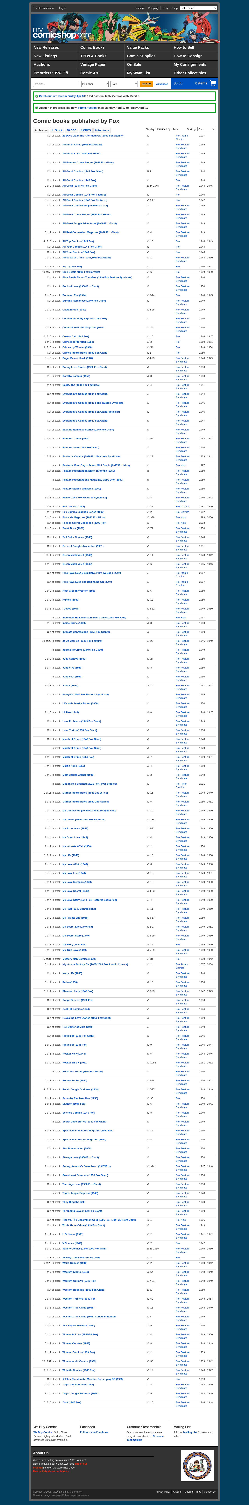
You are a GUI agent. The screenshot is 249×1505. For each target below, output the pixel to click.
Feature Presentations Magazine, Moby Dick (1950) (92, 479)
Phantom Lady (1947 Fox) (77, 991)
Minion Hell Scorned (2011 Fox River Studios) (89, 783)
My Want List (138, 73)
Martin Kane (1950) (73, 765)
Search (146, 83)
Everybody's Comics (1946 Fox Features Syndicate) (93, 402)
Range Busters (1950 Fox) (78, 1000)
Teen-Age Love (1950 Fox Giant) (81, 1184)
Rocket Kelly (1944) (74, 1053)
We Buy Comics (43, 1432)
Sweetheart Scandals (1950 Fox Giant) (85, 1175)
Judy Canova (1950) (74, 658)
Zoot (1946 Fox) (71, 1402)
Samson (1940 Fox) (74, 1103)
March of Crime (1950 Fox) (78, 757)
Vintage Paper (93, 64)
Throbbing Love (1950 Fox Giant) (82, 1210)
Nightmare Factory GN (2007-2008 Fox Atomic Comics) (95, 964)
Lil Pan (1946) (70, 712)
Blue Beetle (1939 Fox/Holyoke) (81, 271)
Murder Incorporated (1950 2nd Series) (85, 801)
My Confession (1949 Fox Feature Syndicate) (89, 810)
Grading (139, 8)
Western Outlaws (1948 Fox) (79, 1280)
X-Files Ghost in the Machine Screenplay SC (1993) (93, 1379)
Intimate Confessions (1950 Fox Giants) (86, 631)
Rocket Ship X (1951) (75, 1062)
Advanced (162, 84)
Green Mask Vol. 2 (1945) (77, 564)
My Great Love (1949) (75, 837)
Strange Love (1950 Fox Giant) (80, 1157)
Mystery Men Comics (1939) (79, 958)
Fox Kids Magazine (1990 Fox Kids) (83, 517)
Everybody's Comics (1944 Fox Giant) (85, 393)
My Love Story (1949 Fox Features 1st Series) (89, 899)
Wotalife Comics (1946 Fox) (78, 1370)
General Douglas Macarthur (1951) (82, 546)
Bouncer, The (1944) (74, 295)
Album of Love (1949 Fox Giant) (81, 153)
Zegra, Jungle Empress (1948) (80, 1393)
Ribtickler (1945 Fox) (74, 1044)
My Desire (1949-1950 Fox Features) (83, 819)
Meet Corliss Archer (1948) (78, 774)
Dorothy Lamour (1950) (76, 376)
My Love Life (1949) (74, 873)
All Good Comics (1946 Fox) (79, 180)
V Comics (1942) (72, 1243)
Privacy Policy (163, 1491)
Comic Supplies (141, 56)
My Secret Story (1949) (75, 935)
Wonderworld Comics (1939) (79, 1361)
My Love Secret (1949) (75, 890)
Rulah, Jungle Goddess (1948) (80, 1089)
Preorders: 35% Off (51, 73)
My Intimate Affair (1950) (77, 846)
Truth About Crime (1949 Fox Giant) (83, 1225)
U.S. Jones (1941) (72, 1234)
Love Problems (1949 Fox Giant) (81, 721)
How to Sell (184, 47)
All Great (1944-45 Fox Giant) (79, 185)
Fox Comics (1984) (73, 506)
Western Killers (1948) (75, 1271)
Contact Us (210, 1491)
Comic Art (89, 73)
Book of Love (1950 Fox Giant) (80, 286)
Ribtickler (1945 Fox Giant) (78, 1035)
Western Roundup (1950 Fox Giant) (83, 1289)
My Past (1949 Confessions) (79, 908)
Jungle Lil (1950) (72, 676)
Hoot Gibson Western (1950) (79, 590)
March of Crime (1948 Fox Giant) (81, 739)
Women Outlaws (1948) (76, 1343)
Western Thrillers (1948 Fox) (79, 1298)
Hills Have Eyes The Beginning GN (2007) (87, 581)
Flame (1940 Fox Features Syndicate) (84, 497)
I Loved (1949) (70, 608)
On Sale (134, 64)
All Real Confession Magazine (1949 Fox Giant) (90, 232)
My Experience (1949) (75, 828)
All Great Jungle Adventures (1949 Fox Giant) (89, 223)
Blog (165, 8)
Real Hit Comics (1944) (76, 1009)
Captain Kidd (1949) (74, 309)
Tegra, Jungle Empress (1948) (80, 1193)
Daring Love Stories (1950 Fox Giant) (84, 367)
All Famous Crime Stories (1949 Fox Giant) (88, 162)
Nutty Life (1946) (72, 973)
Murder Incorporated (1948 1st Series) (85, 792)
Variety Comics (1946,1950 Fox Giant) (84, 1248)
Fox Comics (182, 506)
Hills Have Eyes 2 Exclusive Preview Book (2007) (91, 572)
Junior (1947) (70, 685)
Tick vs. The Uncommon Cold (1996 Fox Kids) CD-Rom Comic (99, 1219)
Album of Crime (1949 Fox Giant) (82, 144)
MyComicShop (62, 33)
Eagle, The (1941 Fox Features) (81, 384)
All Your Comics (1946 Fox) (78, 252)
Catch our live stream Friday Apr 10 (62, 96)
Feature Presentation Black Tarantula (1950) (88, 470)
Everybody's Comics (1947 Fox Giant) (85, 420)
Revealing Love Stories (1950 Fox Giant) (86, 1017)
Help (175, 8)
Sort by (191, 129)
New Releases (46, 47)
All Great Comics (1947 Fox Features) (84, 200)
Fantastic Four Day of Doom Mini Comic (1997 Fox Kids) (96, 465)
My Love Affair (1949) (75, 864)
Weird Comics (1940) (74, 1263)
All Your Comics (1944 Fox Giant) (82, 246)
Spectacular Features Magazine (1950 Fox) (87, 1130)
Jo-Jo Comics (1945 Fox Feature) (82, 640)
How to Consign (188, 56)
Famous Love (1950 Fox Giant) (80, 447)
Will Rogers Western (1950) (78, 1325)
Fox (178, 180)
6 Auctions (102, 130)
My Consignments (190, 64)
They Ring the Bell (73, 1202)
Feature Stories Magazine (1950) (81, 488)
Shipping (153, 8)
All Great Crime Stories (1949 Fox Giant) (86, 214)
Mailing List (190, 1432)
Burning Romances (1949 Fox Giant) (84, 300)
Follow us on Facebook (94, 1432)
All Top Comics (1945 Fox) (78, 241)
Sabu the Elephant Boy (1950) (80, 1098)
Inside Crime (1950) (74, 623)
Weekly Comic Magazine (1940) (81, 1257)
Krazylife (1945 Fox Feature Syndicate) (85, 694)
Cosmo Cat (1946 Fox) (75, 336)
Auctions (42, 64)
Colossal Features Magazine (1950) (83, 327)
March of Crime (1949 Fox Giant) (81, 748)
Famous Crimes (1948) (75, 438)
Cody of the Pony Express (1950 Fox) (84, 318)
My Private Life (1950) (75, 917)
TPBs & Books (93, 56)
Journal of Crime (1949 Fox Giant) (82, 649)
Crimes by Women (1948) (77, 347)
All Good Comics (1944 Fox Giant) (82, 171)
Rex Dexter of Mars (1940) (77, 1026)
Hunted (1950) (70, 599)
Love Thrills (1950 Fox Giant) (79, 730)
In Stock (57, 130)
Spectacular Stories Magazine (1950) (84, 1139)
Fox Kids (181, 465)
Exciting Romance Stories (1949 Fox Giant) (88, 429)
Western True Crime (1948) (78, 1307)
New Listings (45, 56)
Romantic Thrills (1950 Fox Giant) (82, 1071)
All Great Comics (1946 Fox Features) (84, 194)
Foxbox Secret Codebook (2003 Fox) (84, 522)
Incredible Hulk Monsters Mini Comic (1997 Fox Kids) (94, 617)
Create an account (44, 8)
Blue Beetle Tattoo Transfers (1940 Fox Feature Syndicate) (97, 277)
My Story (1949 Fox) (74, 944)
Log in (62, 8)
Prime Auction (87, 107)
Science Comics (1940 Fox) (78, 1112)
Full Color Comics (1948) (77, 537)
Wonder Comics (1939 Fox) (78, 1352)
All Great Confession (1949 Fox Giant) (85, 205)
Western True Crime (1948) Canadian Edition (89, 1316)
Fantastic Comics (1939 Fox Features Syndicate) (91, 456)
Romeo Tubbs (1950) (74, 1080)
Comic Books (92, 47)
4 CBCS (86, 130)
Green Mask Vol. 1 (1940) (77, 555)
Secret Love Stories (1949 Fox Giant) (84, 1121)
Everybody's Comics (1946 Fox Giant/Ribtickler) (91, 411)
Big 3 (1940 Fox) (72, 266)
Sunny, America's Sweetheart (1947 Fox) (86, 1166)
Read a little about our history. (51, 1471)
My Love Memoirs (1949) (77, 882)
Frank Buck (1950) (73, 528)
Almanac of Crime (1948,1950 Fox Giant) (86, 257)
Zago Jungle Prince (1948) (78, 1384)
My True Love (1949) (74, 950)
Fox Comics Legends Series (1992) (83, 511)
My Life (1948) (70, 855)
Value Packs (138, 47)
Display (150, 129)
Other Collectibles (190, 73)
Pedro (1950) (70, 982)
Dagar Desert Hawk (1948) (78, 358)
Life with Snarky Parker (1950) (80, 703)
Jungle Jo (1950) (72, 667)
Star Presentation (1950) (76, 1148)
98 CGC (72, 130)
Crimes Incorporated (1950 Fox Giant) (85, 352)
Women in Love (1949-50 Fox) (80, 1334)
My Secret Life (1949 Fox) (77, 926)
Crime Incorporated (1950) (78, 341)
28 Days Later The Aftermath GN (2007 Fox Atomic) (93, 135)
